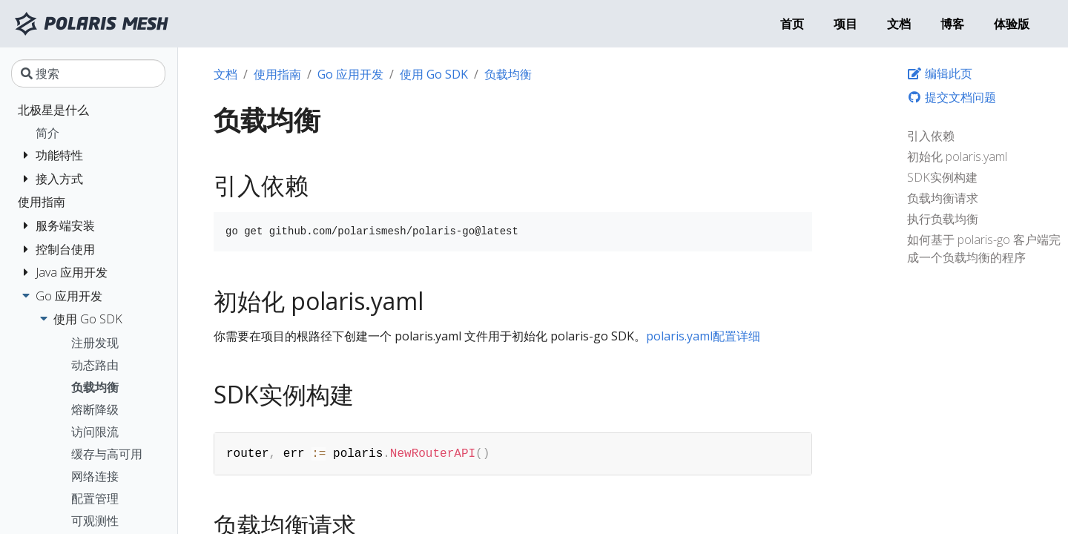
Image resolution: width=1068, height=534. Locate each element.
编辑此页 (939, 73)
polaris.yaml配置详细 (703, 336)
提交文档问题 (951, 97)
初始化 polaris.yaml (957, 156)
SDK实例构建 (942, 177)
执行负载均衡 (942, 219)
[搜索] (88, 73)
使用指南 (277, 74)
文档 (225, 74)
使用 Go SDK (434, 74)
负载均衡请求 (942, 198)
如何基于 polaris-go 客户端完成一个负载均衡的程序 (984, 248)
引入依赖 (931, 136)
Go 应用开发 (350, 74)
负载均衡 (508, 74)
